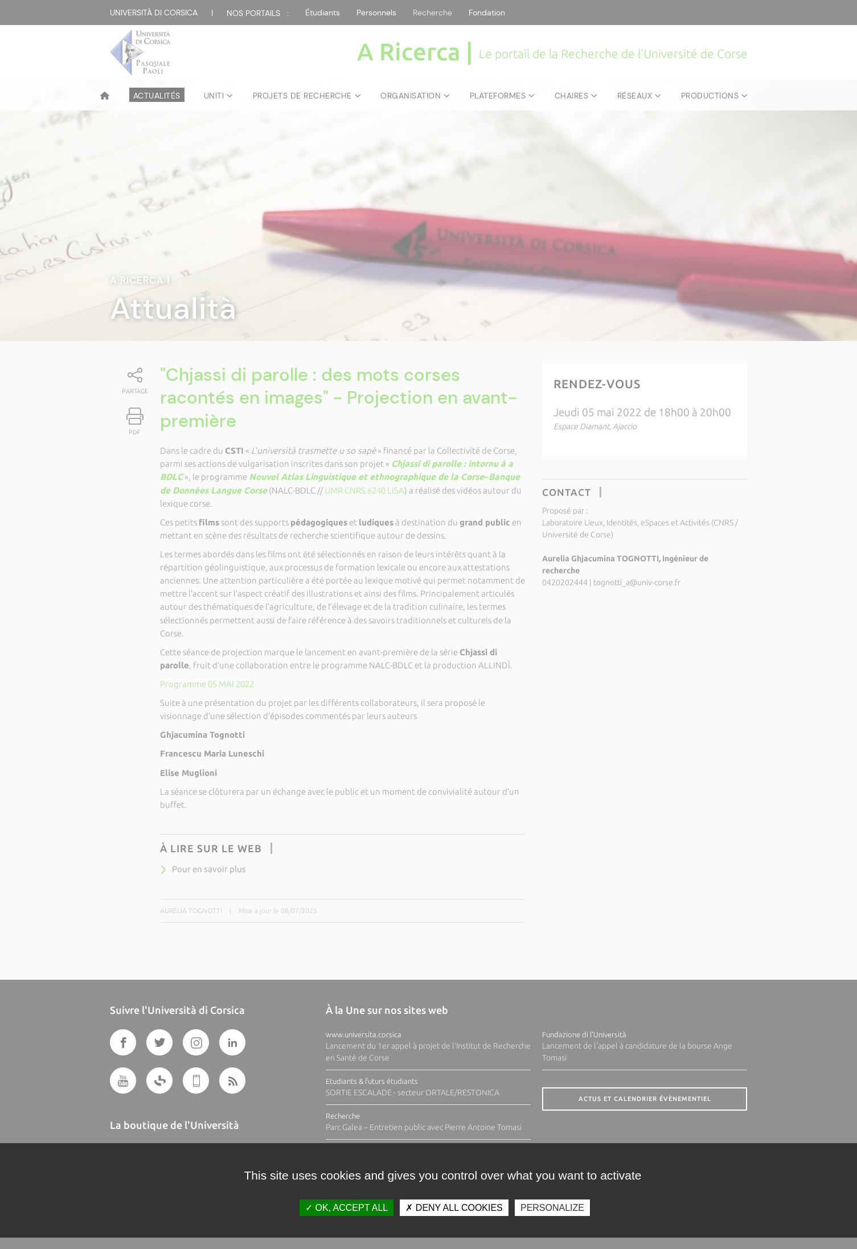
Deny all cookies (453, 1208)
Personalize (552, 1208)
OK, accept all (346, 1208)
